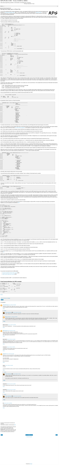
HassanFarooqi (5, 304)
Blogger (31, 463)
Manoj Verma (5, 330)
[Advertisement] (29, 442)
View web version (29, 436)
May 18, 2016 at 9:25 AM (12, 304)
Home (29, 434)
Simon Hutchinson (8, 312)
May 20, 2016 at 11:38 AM (11, 339)
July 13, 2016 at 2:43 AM (9, 365)
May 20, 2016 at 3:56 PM (11, 346)
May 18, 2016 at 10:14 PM (17, 312)
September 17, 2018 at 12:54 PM (12, 316)
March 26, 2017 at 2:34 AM (11, 389)
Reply (4, 308)
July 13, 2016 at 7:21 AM (17, 373)
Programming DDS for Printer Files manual (9, 272)
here (18, 202)
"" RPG (9, 12)
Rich (6, 316)
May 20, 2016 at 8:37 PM (10, 353)
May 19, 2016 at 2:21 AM (11, 330)
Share (2, 299)
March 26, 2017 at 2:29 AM (11, 383)
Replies (5, 310)
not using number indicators (19, 127)
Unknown (4, 353)
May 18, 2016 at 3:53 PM (12, 324)
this (3, 251)
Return (1, 294)
